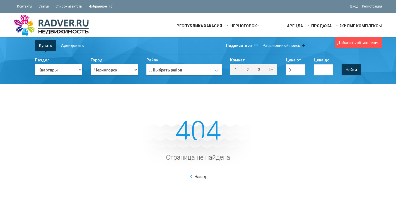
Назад (200, 176)
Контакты (24, 6)
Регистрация (372, 6)
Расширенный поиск (284, 45)
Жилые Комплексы (361, 25)
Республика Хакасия (199, 25)
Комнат (237, 60)
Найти (351, 70)
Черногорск (243, 25)
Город (97, 60)
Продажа (321, 25)
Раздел (42, 60)
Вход (354, 6)
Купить (45, 45)
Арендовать (72, 45)
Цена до (322, 60)
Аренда (295, 25)
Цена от (293, 60)
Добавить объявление (358, 42)
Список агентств (68, 6)
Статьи (43, 6)
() (101, 6)
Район (152, 60)
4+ (271, 70)
